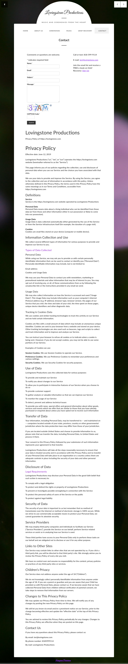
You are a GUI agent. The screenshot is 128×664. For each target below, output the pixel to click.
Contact (102, 31)
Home (25, 31)
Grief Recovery (85, 31)
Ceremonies (54, 31)
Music (69, 31)
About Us (38, 31)
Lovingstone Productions (64, 13)
